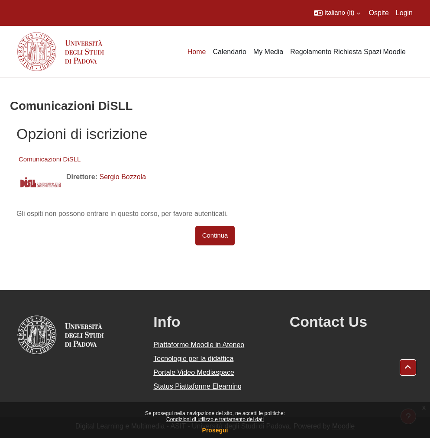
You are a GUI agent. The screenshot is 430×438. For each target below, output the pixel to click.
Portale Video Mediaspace (193, 372)
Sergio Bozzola (122, 176)
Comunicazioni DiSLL (50, 159)
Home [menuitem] (197, 51)
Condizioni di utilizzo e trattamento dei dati (215, 419)
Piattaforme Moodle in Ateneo (198, 344)
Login (404, 12)
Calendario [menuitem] (229, 51)
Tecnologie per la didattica (193, 358)
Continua (215, 235)
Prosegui (215, 430)
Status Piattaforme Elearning (197, 386)
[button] (337, 13)
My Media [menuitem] (268, 51)
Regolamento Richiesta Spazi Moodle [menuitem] (348, 51)
